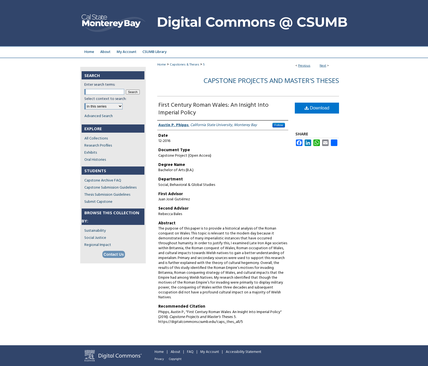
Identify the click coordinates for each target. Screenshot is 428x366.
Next (323, 66)
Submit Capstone (98, 202)
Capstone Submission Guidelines (110, 188)
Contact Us (114, 254)
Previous (304, 66)
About (175, 352)
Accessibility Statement (243, 352)
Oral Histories (95, 160)
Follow (278, 125)
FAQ (190, 352)
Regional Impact (97, 245)
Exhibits (90, 153)
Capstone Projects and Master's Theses (271, 80)
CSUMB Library (154, 52)
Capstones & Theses (184, 64)
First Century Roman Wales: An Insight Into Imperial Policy (213, 109)
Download (317, 108)
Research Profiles (98, 145)
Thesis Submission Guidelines (107, 195)
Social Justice (95, 238)
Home (161, 64)
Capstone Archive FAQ (102, 180)
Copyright (175, 359)
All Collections (96, 138)
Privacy (159, 359)
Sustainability (95, 231)
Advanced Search (98, 116)
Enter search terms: (99, 85)
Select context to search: (105, 99)
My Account (209, 352)
